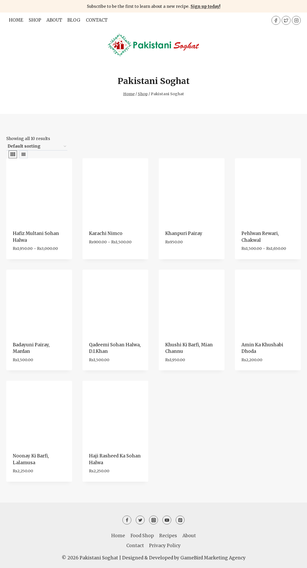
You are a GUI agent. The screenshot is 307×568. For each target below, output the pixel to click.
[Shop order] (36, 146)
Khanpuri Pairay (183, 233)
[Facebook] (275, 20)
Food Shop (142, 536)
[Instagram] (296, 20)
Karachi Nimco (105, 233)
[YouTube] (166, 520)
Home (16, 20)
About (54, 20)
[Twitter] (286, 20)
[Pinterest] (180, 520)
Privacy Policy (165, 545)
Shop (35, 20)
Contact (97, 20)
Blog (73, 20)
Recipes (168, 536)
